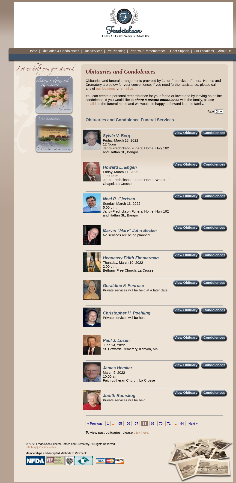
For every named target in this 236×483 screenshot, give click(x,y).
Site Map (31, 447)
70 (161, 423)
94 (182, 423)
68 (144, 423)
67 (136, 423)
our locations (106, 88)
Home (33, 51)
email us (127, 88)
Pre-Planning (116, 51)
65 (120, 423)
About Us (224, 51)
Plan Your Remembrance (148, 51)
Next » (193, 423)
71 (169, 423)
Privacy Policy (47, 447)
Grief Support (179, 51)
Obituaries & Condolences (60, 51)
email (90, 104)
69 (153, 423)
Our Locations (204, 51)
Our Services (93, 51)
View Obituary (185, 133)
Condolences (214, 133)
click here (141, 432)
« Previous (94, 423)
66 (128, 423)
